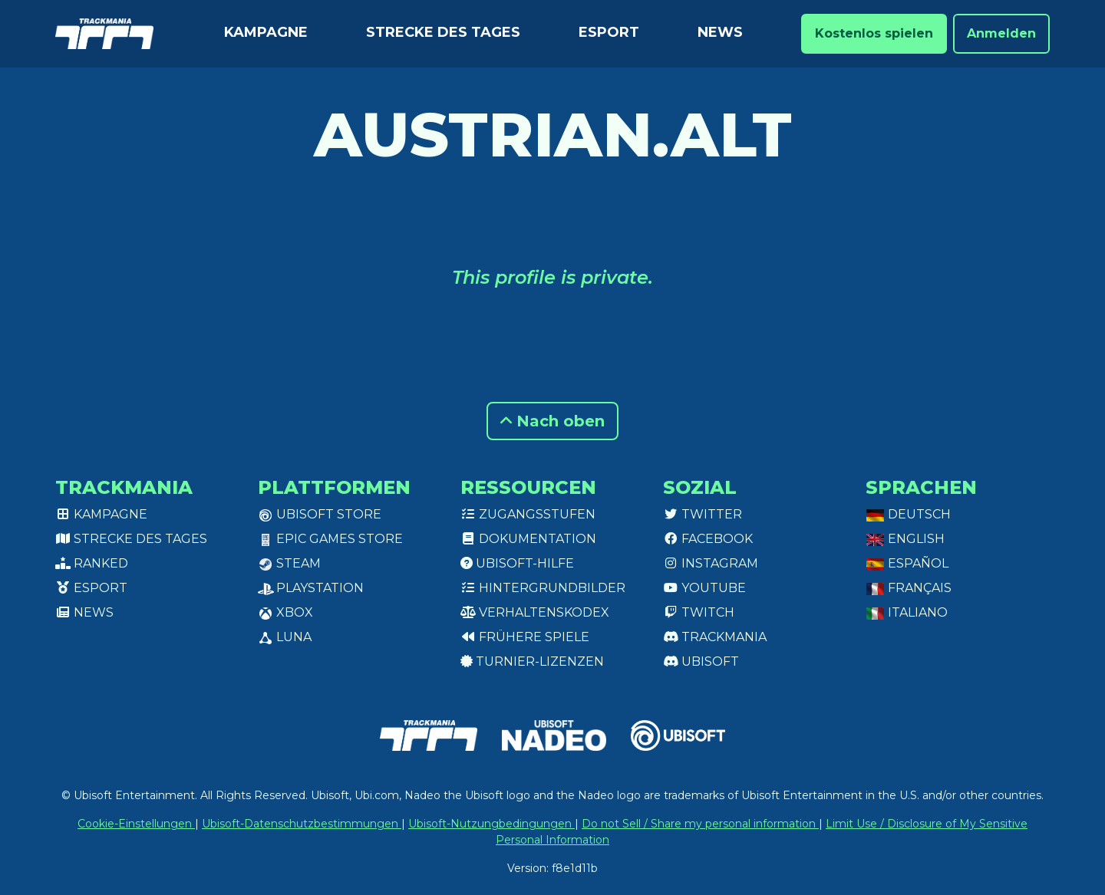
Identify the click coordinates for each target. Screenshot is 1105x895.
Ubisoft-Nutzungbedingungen (491, 824)
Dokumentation (528, 538)
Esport (609, 32)
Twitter (702, 514)
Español (907, 563)
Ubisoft (701, 661)
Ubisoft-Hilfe (517, 563)
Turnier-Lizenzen (532, 661)
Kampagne (266, 32)
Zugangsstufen (527, 514)
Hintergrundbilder (542, 588)
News (720, 32)
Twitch (698, 612)
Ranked (91, 563)
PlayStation (311, 588)
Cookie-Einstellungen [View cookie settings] (136, 824)
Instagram (710, 563)
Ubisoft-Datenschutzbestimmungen (301, 824)
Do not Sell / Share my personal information (700, 824)
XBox (285, 612)
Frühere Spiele (524, 637)
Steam (289, 563)
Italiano (907, 612)
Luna (285, 637)
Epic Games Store (330, 538)
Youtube (704, 588)
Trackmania (715, 637)
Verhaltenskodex (534, 612)
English (905, 538)
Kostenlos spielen (874, 33)
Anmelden (1001, 33)
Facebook (708, 538)
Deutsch (908, 514)
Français (909, 588)
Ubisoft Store (319, 514)
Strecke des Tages (443, 32)
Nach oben (552, 421)
